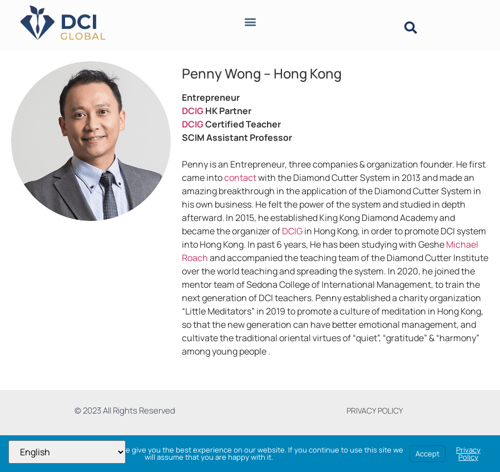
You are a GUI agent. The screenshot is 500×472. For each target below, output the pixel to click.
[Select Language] (67, 452)
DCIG (193, 111)
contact (240, 177)
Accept (427, 454)
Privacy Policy (468, 453)
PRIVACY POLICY (374, 410)
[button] (250, 20)
